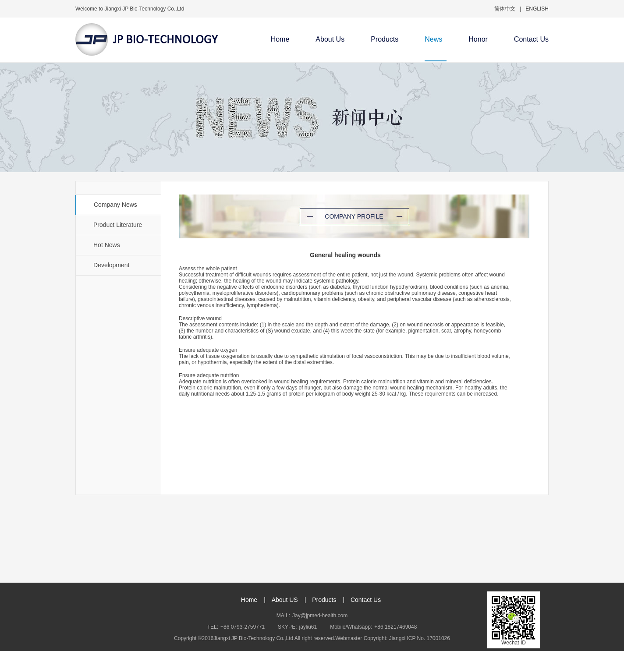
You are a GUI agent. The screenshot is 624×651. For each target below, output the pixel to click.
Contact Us (531, 39)
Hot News (106, 244)
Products (384, 39)
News (433, 39)
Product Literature (117, 224)
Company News (115, 204)
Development (111, 265)
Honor (478, 39)
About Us (330, 39)
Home (280, 39)
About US (285, 599)
